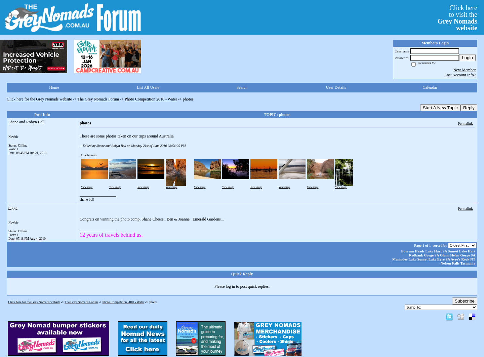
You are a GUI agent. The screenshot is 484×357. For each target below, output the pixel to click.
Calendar (430, 87)
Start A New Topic (440, 107)
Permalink (465, 123)
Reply (469, 107)
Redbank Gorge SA (424, 255)
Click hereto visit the (457, 18)
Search (242, 87)
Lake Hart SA (436, 251)
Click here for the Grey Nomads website (39, 99)
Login (467, 57)
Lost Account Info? (460, 75)
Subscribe (465, 301)
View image (87, 187)
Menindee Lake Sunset (410, 259)
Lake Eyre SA (439, 259)
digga (12, 207)
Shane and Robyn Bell (26, 122)
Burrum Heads (413, 251)
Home (54, 87)
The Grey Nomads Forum (98, 99)
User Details (336, 87)
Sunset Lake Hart (461, 251)
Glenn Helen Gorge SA (457, 255)
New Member (464, 70)
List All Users (148, 87)
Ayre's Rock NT (463, 259)
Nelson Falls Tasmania (458, 263)
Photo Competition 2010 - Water (151, 99)
